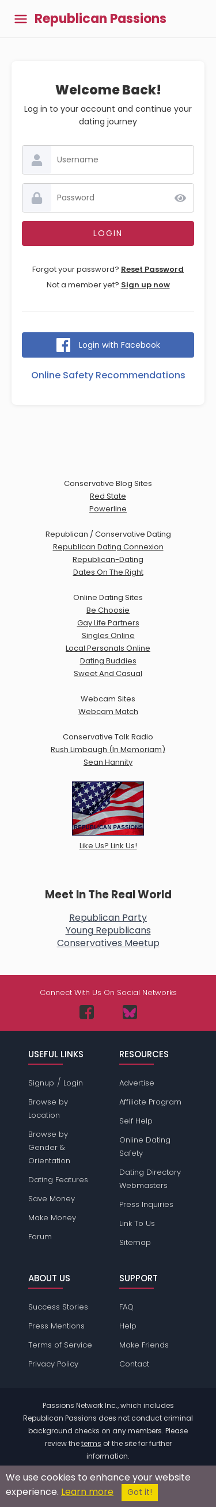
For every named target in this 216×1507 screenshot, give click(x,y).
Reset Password (152, 269)
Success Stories (58, 1306)
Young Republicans (108, 930)
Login (73, 1082)
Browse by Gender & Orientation (49, 1147)
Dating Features (58, 1179)
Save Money (51, 1198)
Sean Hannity (108, 762)
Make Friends (144, 1344)
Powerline (108, 508)
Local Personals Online (108, 648)
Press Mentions (56, 1325)
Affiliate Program (150, 1101)
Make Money (52, 1217)
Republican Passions (100, 19)
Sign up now (145, 284)
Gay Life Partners (108, 622)
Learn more (87, 1491)
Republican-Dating (108, 559)
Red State (108, 496)
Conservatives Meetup (108, 943)
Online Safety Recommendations (108, 375)
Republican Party (108, 917)
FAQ (126, 1306)
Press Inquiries (146, 1204)
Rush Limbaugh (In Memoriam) (108, 749)
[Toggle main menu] (21, 19)
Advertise (136, 1082)
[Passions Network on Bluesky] (130, 1012)
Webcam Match (108, 711)
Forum (40, 1236)
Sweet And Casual (108, 673)
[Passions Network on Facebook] (86, 1012)
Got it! (139, 1492)
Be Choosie (108, 610)
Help (128, 1325)
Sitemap (135, 1242)
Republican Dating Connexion (108, 546)
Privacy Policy (53, 1363)
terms (91, 1443)
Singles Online (108, 635)
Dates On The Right (108, 572)
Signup (41, 1082)
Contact (134, 1363)
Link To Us (137, 1223)
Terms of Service (60, 1344)
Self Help (136, 1120)
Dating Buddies (108, 660)
